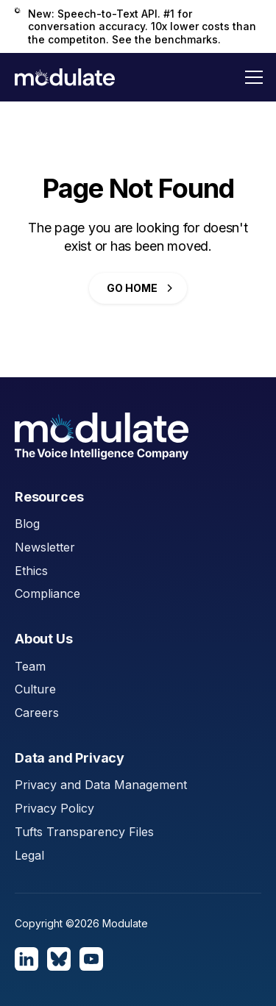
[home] (65, 77)
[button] (254, 77)
